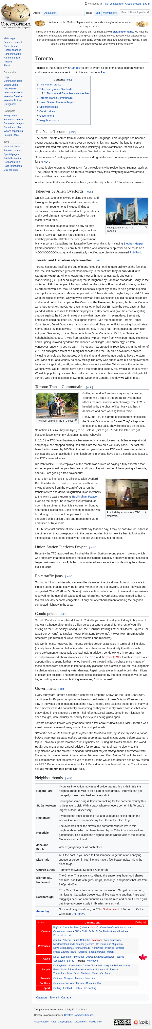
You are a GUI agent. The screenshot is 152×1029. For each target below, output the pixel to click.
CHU (84, 931)
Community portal (13, 81)
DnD (91, 931)
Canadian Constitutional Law (115, 927)
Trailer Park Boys (62, 973)
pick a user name (123, 31)
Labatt (84, 927)
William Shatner (95, 969)
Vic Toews (111, 969)
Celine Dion (89, 965)
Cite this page (11, 169)
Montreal (79, 956)
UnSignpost (10, 104)
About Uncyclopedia (61, 1021)
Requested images (14, 123)
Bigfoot (57, 927)
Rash (104, 72)
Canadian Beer (71, 927)
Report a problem (13, 127)
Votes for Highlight (13, 92)
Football (67, 988)
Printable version (12, 158)
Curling (57, 988)
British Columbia (81, 940)
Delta (56, 956)
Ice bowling (90, 988)
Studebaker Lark (62, 935)
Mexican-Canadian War (89, 983)
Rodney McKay (121, 965)
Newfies (90, 944)
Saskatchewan (97, 951)
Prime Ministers (76, 969)
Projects (8, 61)
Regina (120, 956)
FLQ (98, 931)
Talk (106, 3)
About (7, 65)
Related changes (13, 150)
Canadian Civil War (63, 983)
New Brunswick (112, 940)
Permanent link (12, 162)
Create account (133, 3)
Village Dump (11, 84)
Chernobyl (77, 913)
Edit (97, 12)
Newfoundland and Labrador (68, 944)
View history (110, 12)
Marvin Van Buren (101, 973)
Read (89, 12)
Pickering (42, 911)
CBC (92, 657)
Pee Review (10, 88)
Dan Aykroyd (60, 965)
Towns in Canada (60, 997)
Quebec (82, 951)
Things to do (10, 115)
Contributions (116, 3)
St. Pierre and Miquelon (109, 944)
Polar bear (90, 978)
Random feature (12, 54)
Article (37, 12)
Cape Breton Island (78, 948)
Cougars (68, 978)
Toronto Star (113, 657)
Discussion (50, 12)
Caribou (57, 978)
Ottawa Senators (104, 956)
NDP (46, 161)
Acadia (57, 940)
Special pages (11, 154)
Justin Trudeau (82, 973)
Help (6, 77)
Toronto (80, 960)
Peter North (59, 969)
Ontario (120, 948)
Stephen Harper (133, 243)
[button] (138, 922)
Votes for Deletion (13, 96)
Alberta (66, 940)
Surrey (70, 960)
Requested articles (13, 119)
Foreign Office (11, 135)
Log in (146, 3)
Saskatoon (59, 960)
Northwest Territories (103, 948)
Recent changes (12, 50)
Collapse (140, 922)
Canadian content (63, 931)
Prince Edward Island (64, 951)
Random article (12, 57)
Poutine (122, 931)
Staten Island (111, 909)
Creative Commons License (78, 1015)
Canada (75, 67)
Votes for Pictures (13, 100)
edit (72, 131)
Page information (13, 166)
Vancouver (93, 960)
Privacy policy (41, 1021)
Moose (79, 978)
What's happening (13, 131)
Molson (93, 927)
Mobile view (95, 1021)
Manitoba (97, 940)
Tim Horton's (109, 931)
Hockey (78, 988)
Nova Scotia (59, 948)
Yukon (110, 951)
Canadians (75, 965)
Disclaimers (80, 1021)
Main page (9, 38)
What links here (12, 146)
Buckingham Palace (84, 496)
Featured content (13, 42)
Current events (11, 46)
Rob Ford (135, 252)
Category (42, 997)
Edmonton (66, 956)
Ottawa (89, 956)
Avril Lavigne (104, 965)
